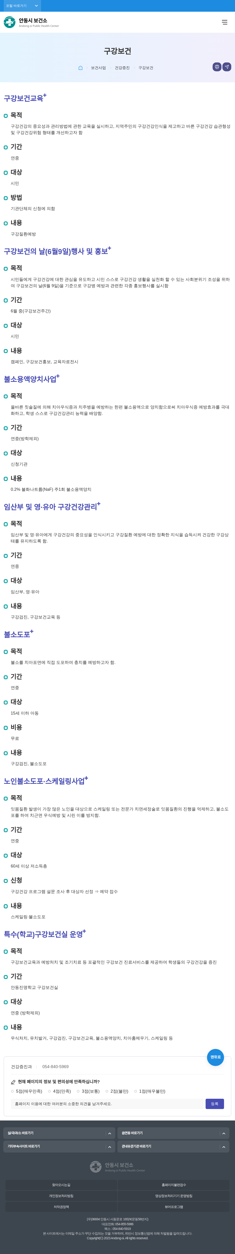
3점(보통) (91, 1091)
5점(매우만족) (29, 1091)
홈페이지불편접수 (174, 1185)
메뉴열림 (224, 22)
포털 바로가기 (16, 5)
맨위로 (215, 1057)
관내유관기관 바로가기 (136, 1146)
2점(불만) (119, 1091)
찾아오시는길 (61, 1185)
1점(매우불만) (152, 1091)
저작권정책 (61, 1207)
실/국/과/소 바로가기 (20, 1133)
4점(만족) (62, 1091)
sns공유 (226, 66)
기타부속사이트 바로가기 (23, 1146)
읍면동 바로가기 (132, 1133)
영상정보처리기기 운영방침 (173, 1196)
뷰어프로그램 (174, 1207)
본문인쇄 (217, 66)
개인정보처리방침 (61, 1196)
